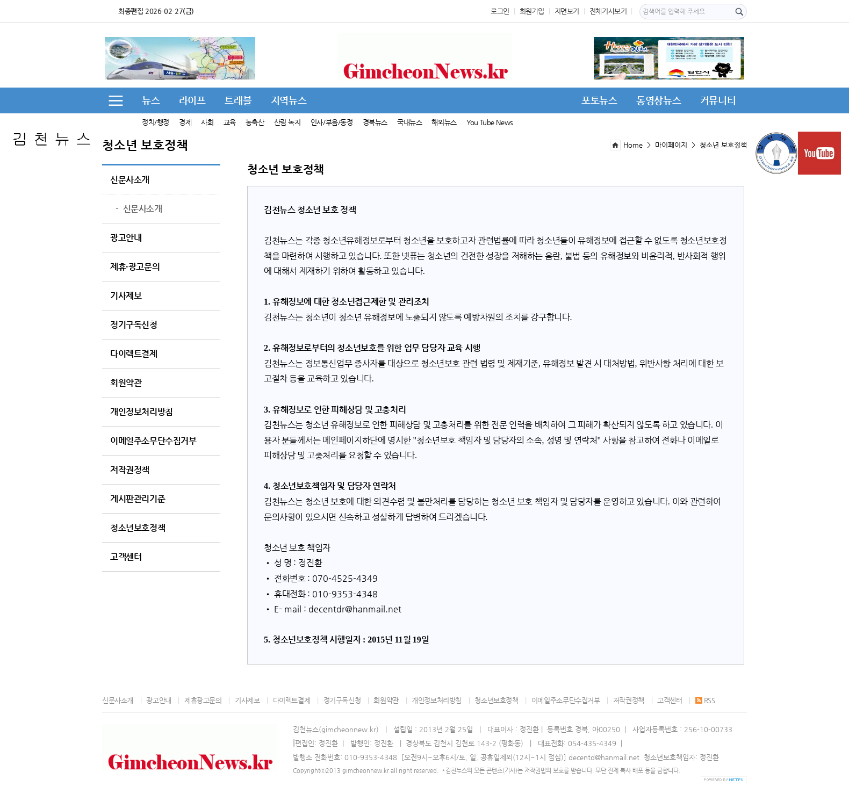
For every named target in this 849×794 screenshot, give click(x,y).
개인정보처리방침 (141, 412)
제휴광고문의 (203, 700)
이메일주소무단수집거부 (153, 441)
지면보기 (567, 11)
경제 (185, 122)
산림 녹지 (287, 122)
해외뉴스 (443, 122)
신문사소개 (129, 180)
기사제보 (125, 296)
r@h (350, 609)
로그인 (500, 11)
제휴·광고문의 (135, 267)
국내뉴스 (409, 122)
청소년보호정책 (137, 528)
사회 (207, 122)
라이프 (192, 100)
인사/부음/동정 (332, 122)
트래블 (238, 100)
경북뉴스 (375, 122)
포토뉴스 (599, 100)
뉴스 (151, 100)
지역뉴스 (288, 100)
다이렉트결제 (133, 354)
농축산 (255, 122)
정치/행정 (155, 122)
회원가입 (532, 11)
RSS (705, 700)
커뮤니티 (718, 100)
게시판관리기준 (137, 499)
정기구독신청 (133, 325)
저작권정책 (129, 470)
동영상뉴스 (658, 100)
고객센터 (125, 557)
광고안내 (125, 238)
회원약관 (125, 383)
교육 (230, 122)
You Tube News (489, 122)
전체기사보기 (608, 11)
